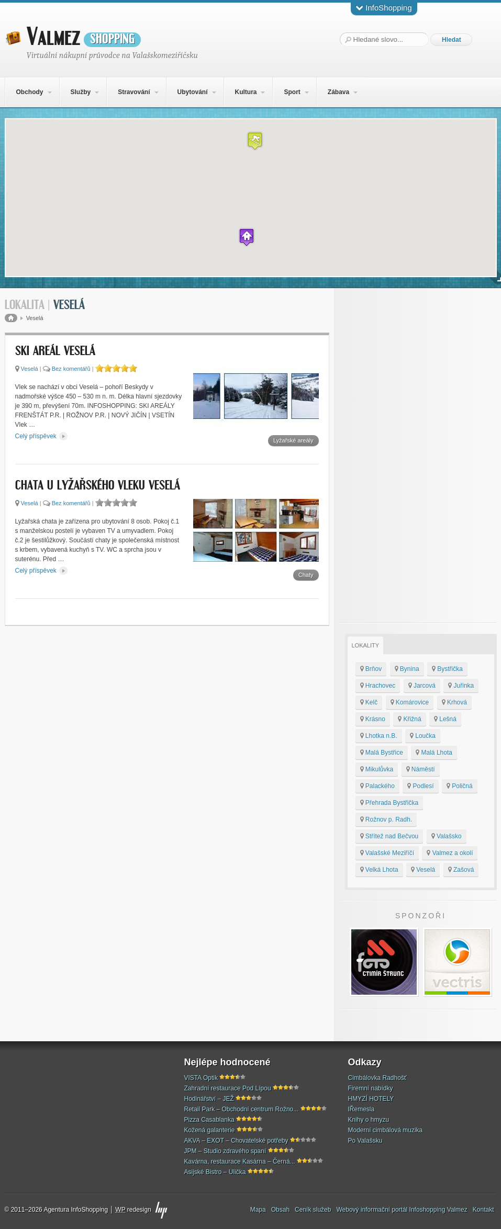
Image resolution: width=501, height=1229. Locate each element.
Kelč (369, 702)
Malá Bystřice (381, 752)
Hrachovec (378, 685)
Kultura (246, 92)
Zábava (338, 92)
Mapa (258, 1209)
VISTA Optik (201, 1078)
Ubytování (192, 92)
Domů (11, 318)
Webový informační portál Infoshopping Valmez (401, 1209)
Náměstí (420, 769)
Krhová (454, 702)
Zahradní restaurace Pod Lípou (227, 1088)
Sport (292, 92)
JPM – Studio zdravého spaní (225, 1151)
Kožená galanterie (209, 1130)
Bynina (407, 669)
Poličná (460, 786)
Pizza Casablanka (209, 1119)
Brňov (371, 669)
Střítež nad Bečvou (389, 836)
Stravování (134, 92)
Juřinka (461, 685)
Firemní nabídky (370, 1088)
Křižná (409, 719)
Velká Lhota (379, 869)
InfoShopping (384, 7)
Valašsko (446, 836)
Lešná (445, 719)
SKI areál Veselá (55, 351)
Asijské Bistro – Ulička (215, 1172)
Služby (80, 92)
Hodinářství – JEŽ (209, 1098)
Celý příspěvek (41, 436)
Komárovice (410, 702)
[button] (255, 141)
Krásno (372, 719)
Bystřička (447, 669)
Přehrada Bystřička (389, 802)
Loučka (423, 735)
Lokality (366, 645)
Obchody (29, 92)
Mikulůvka (377, 769)
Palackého (377, 786)
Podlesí (420, 786)
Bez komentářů (71, 369)
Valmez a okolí (450, 853)
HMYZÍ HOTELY (371, 1098)
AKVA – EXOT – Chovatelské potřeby (236, 1140)
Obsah (280, 1209)
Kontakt (483, 1209)
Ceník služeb (313, 1209)
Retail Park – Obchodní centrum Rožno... (241, 1109)
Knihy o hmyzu (368, 1119)
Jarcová (422, 685)
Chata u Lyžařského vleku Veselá (97, 486)
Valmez (84, 37)
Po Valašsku (365, 1140)
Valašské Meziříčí (387, 853)
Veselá (29, 369)
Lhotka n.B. (378, 735)
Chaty (306, 575)
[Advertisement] (418, 455)
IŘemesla (361, 1109)
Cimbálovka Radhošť (377, 1078)
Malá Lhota (434, 752)
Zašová (461, 869)
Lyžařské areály (293, 440)
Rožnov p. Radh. (386, 819)
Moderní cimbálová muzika (385, 1130)
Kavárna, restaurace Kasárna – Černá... (239, 1161)
